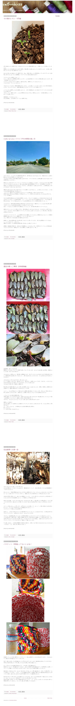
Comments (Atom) (13, 700)
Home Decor (14, 693)
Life (9, 238)
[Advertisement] (28, 124)
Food (15, 110)
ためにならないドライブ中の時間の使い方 (19, 139)
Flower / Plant (11, 110)
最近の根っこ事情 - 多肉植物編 (15, 266)
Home (25, 698)
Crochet (10, 693)
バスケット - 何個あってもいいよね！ (18, 544)
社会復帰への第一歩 (11, 450)
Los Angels (12, 238)
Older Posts (49, 698)
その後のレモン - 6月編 (12, 18)
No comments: (13, 109)
